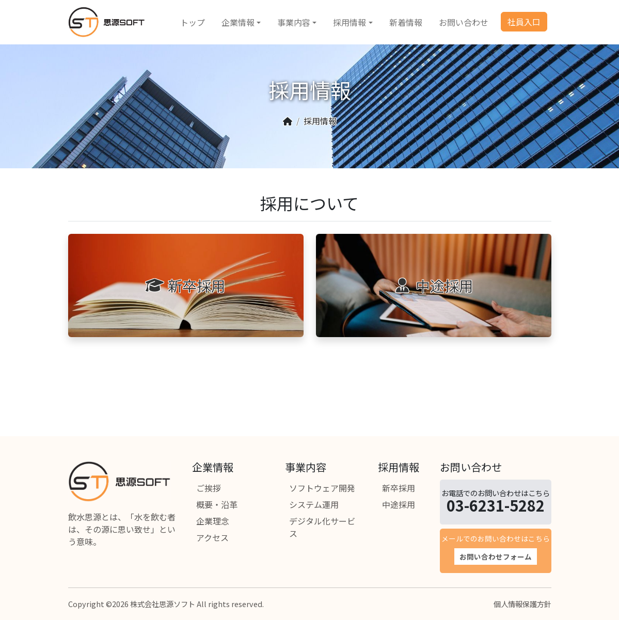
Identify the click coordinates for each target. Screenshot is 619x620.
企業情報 (238, 22)
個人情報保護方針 (522, 603)
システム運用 (314, 504)
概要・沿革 (216, 504)
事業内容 (293, 22)
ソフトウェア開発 (322, 488)
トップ (192, 22)
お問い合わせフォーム (495, 556)
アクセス (212, 537)
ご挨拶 (208, 488)
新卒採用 (398, 488)
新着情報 (405, 22)
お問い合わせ (463, 22)
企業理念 (212, 521)
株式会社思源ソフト (162, 603)
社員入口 (524, 21)
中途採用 (398, 504)
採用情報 (349, 22)
